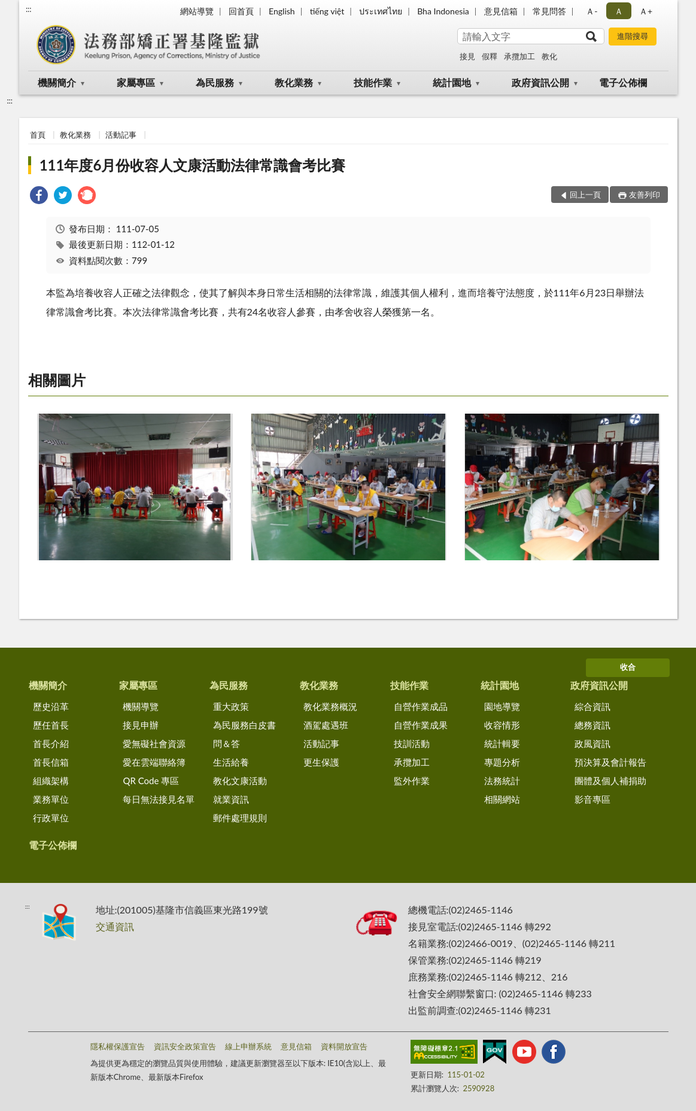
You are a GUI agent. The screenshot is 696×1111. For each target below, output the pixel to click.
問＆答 (226, 743)
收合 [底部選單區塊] (628, 667)
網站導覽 (197, 11)
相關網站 (502, 799)
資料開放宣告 (344, 1046)
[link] (39, 196)
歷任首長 (51, 725)
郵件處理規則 (240, 817)
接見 (467, 56)
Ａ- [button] (591, 11)
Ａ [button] (619, 11)
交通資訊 (115, 926)
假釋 (489, 56)
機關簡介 (57, 82)
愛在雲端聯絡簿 (154, 762)
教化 (549, 56)
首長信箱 (51, 762)
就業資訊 (231, 799)
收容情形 (502, 725)
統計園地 (452, 82)
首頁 (37, 134)
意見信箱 (501, 11)
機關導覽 (141, 706)
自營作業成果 (421, 725)
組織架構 (51, 780)
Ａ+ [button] (645, 11)
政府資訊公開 (540, 82)
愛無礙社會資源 (154, 743)
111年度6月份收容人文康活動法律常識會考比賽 (192, 165)
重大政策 (231, 706)
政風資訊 (592, 743)
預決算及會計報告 (610, 762)
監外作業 (412, 780)
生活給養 (231, 762)
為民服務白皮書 (244, 725)
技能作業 (373, 82)
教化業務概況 (330, 706)
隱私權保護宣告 (117, 1046)
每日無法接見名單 (158, 799)
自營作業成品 (421, 706)
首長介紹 (51, 743)
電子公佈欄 (623, 82)
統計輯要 (502, 743)
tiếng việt (327, 11)
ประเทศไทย (380, 11)
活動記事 (120, 134)
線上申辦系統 (248, 1046)
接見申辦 (141, 725)
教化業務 (294, 82)
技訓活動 (412, 743)
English (282, 11)
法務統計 (502, 780)
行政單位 (51, 817)
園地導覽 (502, 706)
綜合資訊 (592, 706)
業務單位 (51, 799)
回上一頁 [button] (585, 194)
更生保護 (321, 762)
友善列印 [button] (644, 194)
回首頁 (241, 11)
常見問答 (549, 11)
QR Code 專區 (151, 780)
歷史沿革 (51, 706)
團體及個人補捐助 (610, 780)
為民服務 (215, 82)
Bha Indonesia (443, 11)
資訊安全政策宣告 (185, 1046)
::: (29, 9)
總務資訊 (592, 725)
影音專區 (592, 799)
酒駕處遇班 (325, 725)
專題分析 (502, 762)
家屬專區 (136, 82)
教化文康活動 (240, 780)
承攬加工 (519, 56)
